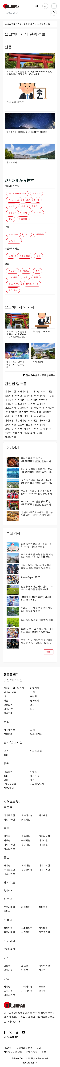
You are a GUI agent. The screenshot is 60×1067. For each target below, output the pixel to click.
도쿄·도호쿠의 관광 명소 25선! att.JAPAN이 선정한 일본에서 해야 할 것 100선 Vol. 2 (29, 72)
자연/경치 (13, 290)
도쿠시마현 (35, 412)
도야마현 (28, 395)
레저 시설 (13, 277)
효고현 (29, 424)
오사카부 (9, 428)
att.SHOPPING (11, 1037)
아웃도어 (12, 271)
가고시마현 (11, 412)
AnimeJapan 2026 (30, 577)
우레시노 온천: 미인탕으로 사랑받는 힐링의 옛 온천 (36, 609)
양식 (10, 219)
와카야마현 (39, 424)
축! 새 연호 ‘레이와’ (15, 102)
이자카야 (37, 213)
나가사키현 (48, 408)
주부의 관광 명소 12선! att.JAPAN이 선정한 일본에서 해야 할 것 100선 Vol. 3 (36, 460)
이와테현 (9, 420)
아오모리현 (44, 420)
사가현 (31, 403)
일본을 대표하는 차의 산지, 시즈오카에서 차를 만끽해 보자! (37, 588)
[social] (4, 1032)
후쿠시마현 (20, 420)
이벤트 (26, 271)
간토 (19, 24)
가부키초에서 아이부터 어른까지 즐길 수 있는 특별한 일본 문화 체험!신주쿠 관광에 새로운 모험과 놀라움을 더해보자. (37, 567)
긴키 (6, 958)
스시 (25, 213)
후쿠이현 (43, 399)
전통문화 (40, 234)
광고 (43, 1052)
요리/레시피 (14, 241)
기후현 (50, 395)
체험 (36, 277)
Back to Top (30, 1062)
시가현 (27, 428)
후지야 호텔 (11, 162)
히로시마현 (46, 391)
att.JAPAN (10, 24)
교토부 (20, 424)
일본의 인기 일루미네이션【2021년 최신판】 (27, 132)
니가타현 (19, 399)
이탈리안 (36, 193)
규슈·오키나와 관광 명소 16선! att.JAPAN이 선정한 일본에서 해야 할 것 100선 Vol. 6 (36, 481)
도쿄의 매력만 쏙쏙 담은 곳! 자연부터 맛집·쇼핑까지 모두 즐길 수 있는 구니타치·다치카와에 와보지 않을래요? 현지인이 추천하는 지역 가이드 (37, 556)
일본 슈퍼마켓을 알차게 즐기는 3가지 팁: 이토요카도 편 (36, 545)
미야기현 (28, 416)
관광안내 (8, 1048)
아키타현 (32, 420)
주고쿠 (8, 807)
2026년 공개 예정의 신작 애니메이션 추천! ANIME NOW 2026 (37, 631)
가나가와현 (29, 24)
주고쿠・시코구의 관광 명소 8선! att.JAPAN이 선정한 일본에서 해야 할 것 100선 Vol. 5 (36, 492)
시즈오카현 (20, 403)
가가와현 (9, 416)
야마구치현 (10, 391)
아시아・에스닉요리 (17, 193)
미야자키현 (10, 408)
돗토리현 (9, 395)
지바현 (35, 428)
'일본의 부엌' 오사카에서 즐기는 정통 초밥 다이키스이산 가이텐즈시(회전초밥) (37, 514)
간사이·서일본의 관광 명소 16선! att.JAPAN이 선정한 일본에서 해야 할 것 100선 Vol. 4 (37, 471)
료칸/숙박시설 (12, 248)
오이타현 (40, 403)
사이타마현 (46, 428)
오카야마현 (23, 391)
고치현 (18, 416)
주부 (6, 828)
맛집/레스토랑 (12, 186)
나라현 (18, 428)
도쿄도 (8, 433)
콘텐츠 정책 (32, 1052)
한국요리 (23, 219)
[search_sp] (54, 13)
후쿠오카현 (36, 408)
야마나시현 (39, 395)
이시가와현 (31, 399)
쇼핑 (37, 271)
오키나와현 (10, 424)
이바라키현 (10, 437)
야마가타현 (39, 416)
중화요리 (35, 206)
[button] (38, 6)
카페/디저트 (14, 200)
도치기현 (17, 433)
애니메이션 (13, 234)
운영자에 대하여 (24, 1048)
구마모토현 (23, 408)
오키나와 (9, 941)
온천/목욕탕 (14, 284)
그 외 (28, 200)
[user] (45, 6)
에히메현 (47, 412)
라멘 (23, 206)
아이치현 (9, 399)
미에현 (18, 395)
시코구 (8, 899)
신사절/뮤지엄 (32, 284)
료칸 (38, 256)
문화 (7, 227)
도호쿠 (8, 920)
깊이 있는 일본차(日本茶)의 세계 (37, 620)
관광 (7, 263)
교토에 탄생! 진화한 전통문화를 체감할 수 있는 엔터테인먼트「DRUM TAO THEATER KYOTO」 (36, 641)
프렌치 (11, 206)
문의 (38, 1048)
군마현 (39, 433)
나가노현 (9, 403)
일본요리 (12, 213)
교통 (25, 277)
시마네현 (34, 391)
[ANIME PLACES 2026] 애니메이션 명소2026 (36, 599)
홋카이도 (23, 412)
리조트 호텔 (25, 256)
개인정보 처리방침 (13, 1052)
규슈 (6, 857)
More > (49, 652)
